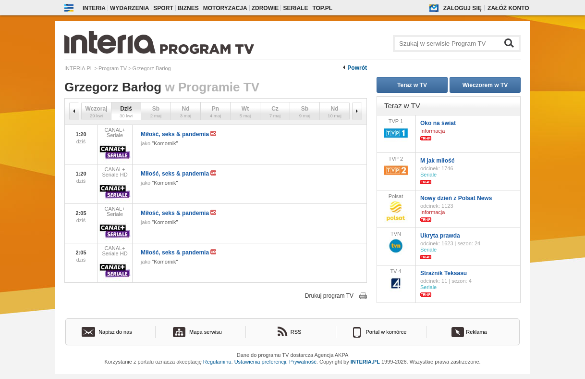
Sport (163, 8)
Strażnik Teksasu (443, 273)
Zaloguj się (462, 8)
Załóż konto (508, 8)
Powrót (357, 67)
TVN (396, 243)
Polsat (396, 208)
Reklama (476, 332)
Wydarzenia (129, 8)
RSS (296, 332)
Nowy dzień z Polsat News (456, 198)
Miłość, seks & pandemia (178, 134)
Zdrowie (265, 8)
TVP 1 (396, 130)
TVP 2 (396, 167)
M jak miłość (437, 160)
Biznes (188, 8)
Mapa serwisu (205, 332)
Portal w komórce (386, 332)
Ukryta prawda (440, 235)
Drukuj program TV (329, 295)
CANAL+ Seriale (114, 145)
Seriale (295, 8)
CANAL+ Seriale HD (114, 184)
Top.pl (322, 8)
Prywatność (303, 362)
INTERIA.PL (365, 362)
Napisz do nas (115, 332)
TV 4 (396, 280)
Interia (94, 8)
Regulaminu (217, 362)
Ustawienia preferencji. (261, 362)
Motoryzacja (225, 8)
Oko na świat (438, 123)
